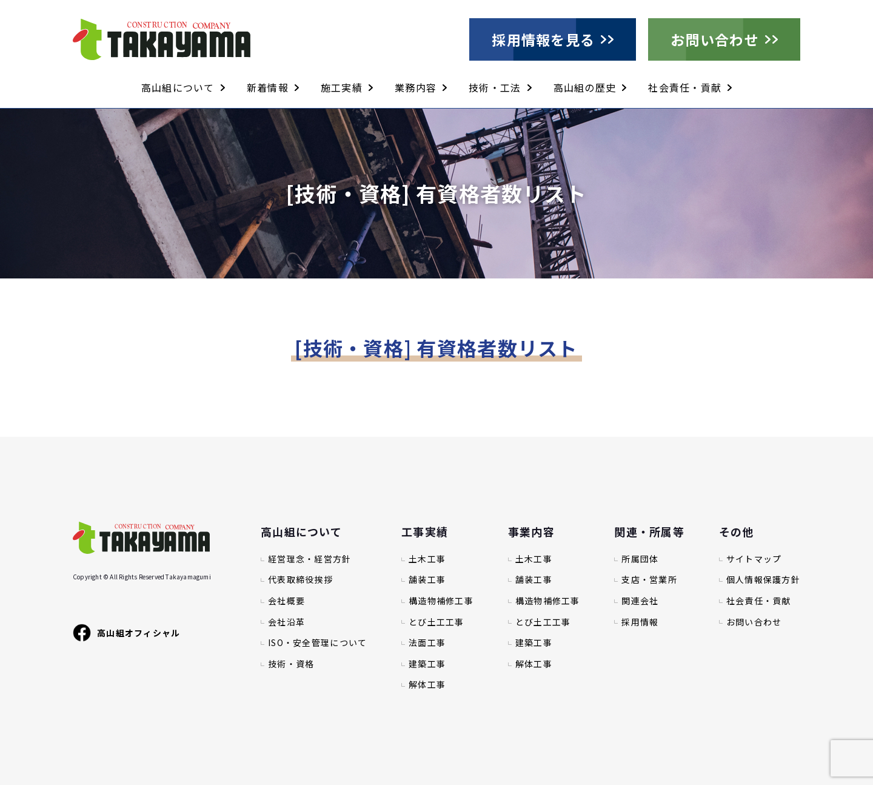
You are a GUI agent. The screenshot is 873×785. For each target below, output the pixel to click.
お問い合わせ (715, 39)
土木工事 (427, 559)
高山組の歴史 (585, 87)
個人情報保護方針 (763, 579)
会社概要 (286, 601)
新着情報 (268, 87)
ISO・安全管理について (317, 643)
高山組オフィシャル (127, 633)
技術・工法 (495, 87)
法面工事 (427, 643)
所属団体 (639, 559)
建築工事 (427, 664)
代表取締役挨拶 (300, 579)
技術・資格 (291, 664)
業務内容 (415, 87)
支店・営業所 (649, 579)
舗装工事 (427, 579)
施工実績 (342, 87)
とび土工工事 (436, 622)
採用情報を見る (543, 39)
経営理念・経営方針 (310, 559)
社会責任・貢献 (684, 87)
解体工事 (427, 684)
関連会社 (639, 601)
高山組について (178, 87)
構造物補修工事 (441, 601)
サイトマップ (754, 559)
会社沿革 (286, 622)
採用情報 (639, 622)
